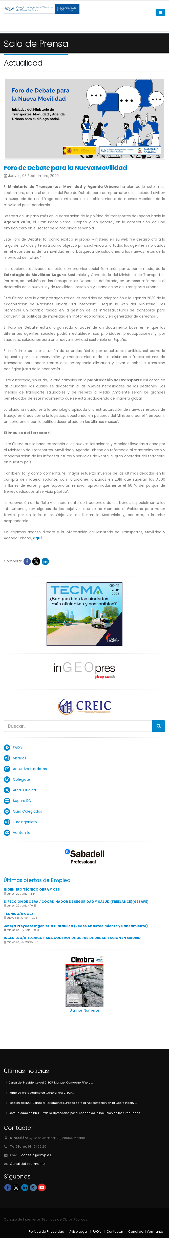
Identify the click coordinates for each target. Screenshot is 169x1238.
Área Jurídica (24, 790)
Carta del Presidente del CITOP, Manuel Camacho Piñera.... (51, 1082)
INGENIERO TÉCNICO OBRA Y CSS (32, 889)
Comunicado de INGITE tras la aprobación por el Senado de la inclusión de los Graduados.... (75, 1113)
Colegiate (21, 779)
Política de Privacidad (46, 1231)
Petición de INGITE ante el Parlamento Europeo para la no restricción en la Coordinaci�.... (73, 1103)
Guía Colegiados (27, 811)
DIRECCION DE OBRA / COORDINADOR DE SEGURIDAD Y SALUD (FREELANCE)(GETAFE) (76, 901)
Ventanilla (21, 832)
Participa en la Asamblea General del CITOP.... (41, 1093)
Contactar (115, 1231)
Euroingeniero (25, 821)
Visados (19, 758)
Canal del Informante (27, 1164)
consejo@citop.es (36, 1155)
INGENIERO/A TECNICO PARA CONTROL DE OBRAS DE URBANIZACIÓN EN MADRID (72, 937)
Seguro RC (22, 800)
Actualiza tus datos (30, 768)
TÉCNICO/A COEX (18, 913)
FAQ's (18, 747)
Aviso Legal (78, 1231)
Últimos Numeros (85, 1010)
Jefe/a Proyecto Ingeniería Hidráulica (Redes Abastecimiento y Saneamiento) (76, 925)
